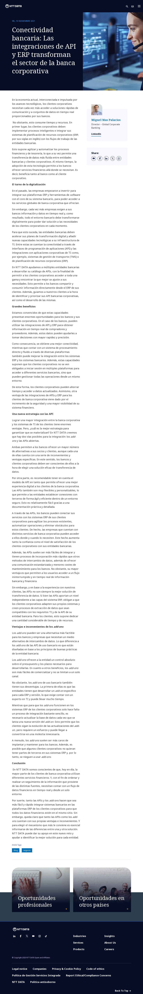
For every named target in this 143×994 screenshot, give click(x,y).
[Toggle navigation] (140, 6)
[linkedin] (106, 158)
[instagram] (39, 936)
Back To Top (123, 990)
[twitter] (112, 158)
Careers (109, 949)
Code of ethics (95, 968)
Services (78, 942)
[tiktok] (46, 936)
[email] (93, 158)
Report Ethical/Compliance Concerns (88, 975)
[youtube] (33, 936)
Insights (109, 936)
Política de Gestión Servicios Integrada (36, 975)
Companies (39, 968)
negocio (27, 850)
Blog (16, 850)
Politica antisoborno (43, 982)
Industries (79, 936)
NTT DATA (18, 982)
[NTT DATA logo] (11, 6)
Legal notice (19, 968)
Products (78, 949)
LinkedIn (96, 133)
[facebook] (100, 158)
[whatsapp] (119, 158)
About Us (110, 942)
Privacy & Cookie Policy (66, 968)
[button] (128, 6)
